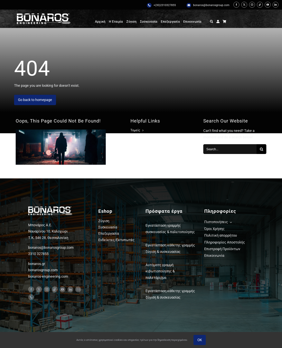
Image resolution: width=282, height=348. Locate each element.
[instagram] (252, 5)
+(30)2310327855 (165, 5)
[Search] (261, 149)
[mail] (78, 289)
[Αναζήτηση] (211, 21)
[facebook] (236, 5)
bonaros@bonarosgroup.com (211, 5)
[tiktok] (260, 5)
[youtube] (268, 5)
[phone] (31, 297)
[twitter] (244, 5)
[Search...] (230, 149)
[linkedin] (275, 5)
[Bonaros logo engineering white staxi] (43, 15)
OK (199, 340)
